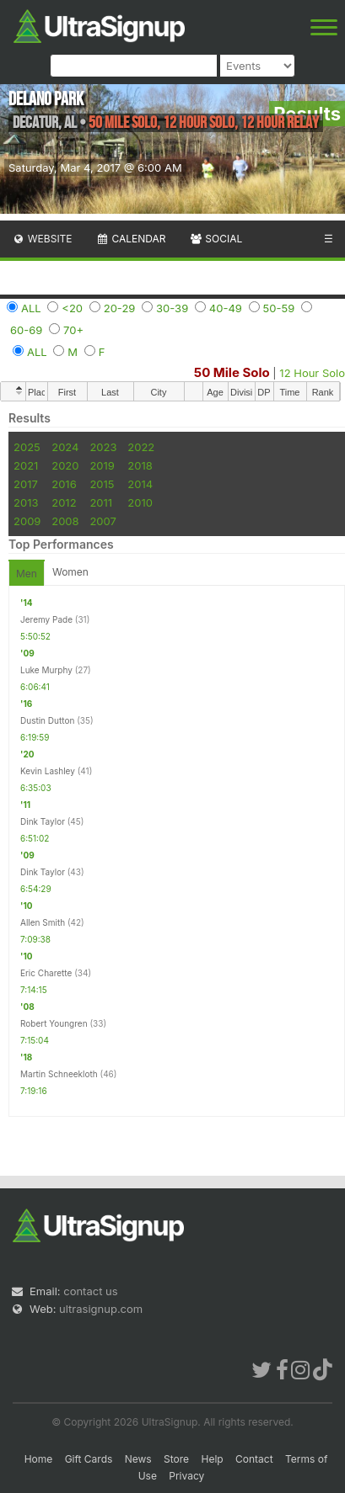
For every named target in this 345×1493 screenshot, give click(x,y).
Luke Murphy (46, 670)
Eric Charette (46, 973)
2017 (25, 484)
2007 (102, 521)
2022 (140, 447)
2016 (63, 484)
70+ (73, 330)
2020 (64, 465)
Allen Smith (42, 922)
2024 (64, 447)
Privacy (186, 1475)
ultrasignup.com (101, 1308)
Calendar (131, 238)
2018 (139, 465)
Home (38, 1459)
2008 (64, 521)
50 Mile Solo (232, 372)
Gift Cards (89, 1459)
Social (215, 238)
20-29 (120, 308)
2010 (140, 502)
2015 (101, 484)
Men (26, 573)
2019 (101, 465)
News (138, 1459)
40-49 (225, 308)
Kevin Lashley (47, 771)
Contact (254, 1459)
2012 (63, 502)
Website (42, 238)
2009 (26, 521)
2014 (140, 484)
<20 (72, 308)
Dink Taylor (42, 821)
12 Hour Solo (312, 373)
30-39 (172, 308)
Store (176, 1459)
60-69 (26, 330)
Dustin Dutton (47, 720)
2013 (25, 502)
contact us (90, 1291)
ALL (31, 308)
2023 (102, 447)
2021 (25, 465)
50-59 (279, 308)
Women (70, 572)
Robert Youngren (54, 1023)
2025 (26, 447)
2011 (100, 502)
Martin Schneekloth (59, 1074)
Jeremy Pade (46, 619)
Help (212, 1459)
